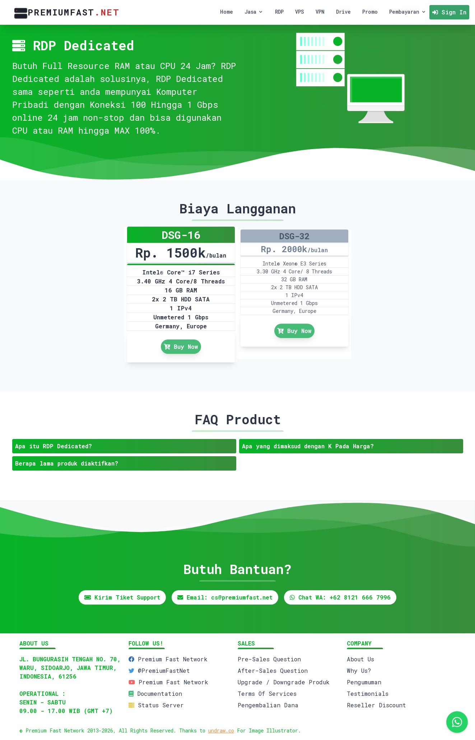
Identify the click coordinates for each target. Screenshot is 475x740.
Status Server (161, 705)
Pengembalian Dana (268, 705)
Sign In (449, 12)
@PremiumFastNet (164, 670)
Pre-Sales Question (269, 659)
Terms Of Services (267, 693)
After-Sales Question (273, 670)
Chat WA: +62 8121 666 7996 (340, 597)
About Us (360, 659)
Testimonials (367, 693)
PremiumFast (65, 12)
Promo (370, 11)
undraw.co (221, 730)
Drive (343, 11)
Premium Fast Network (173, 659)
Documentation (159, 693)
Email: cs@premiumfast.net (225, 597)
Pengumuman (364, 682)
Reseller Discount (376, 705)
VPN (320, 11)
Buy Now (181, 346)
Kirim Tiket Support (122, 597)
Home (226, 11)
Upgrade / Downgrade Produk (284, 682)
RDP (279, 11)
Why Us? (359, 670)
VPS (299, 11)
